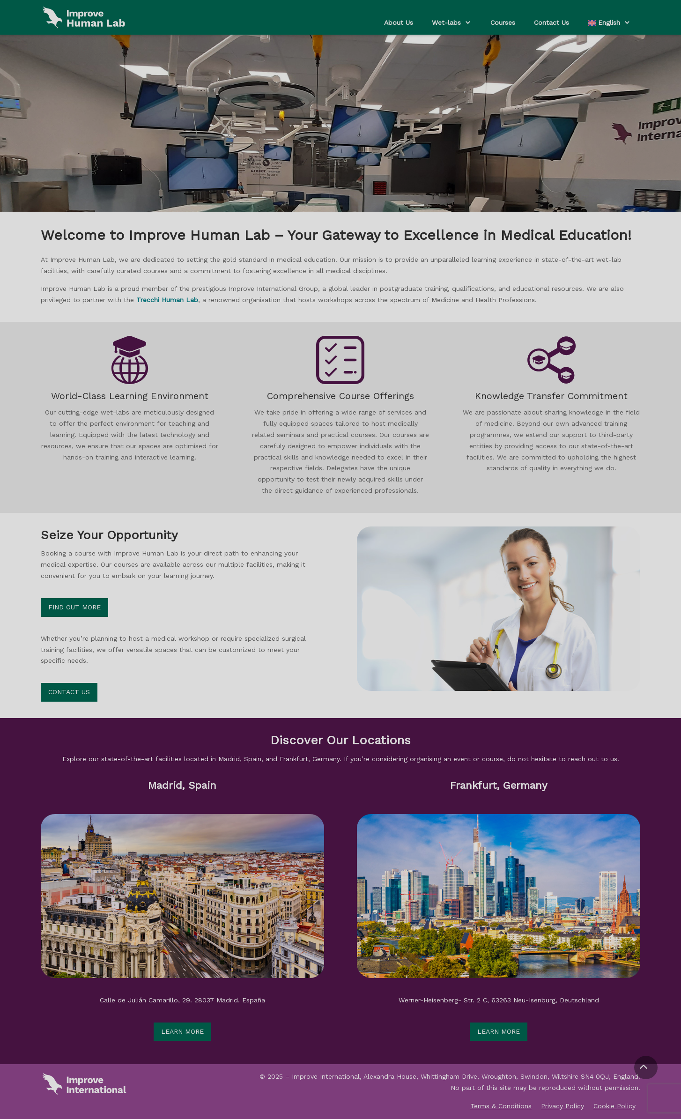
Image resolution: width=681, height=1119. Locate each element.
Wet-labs (446, 22)
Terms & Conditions (501, 1106)
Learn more (182, 1031)
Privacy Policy (562, 1106)
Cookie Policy (614, 1106)
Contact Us (551, 22)
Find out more (74, 607)
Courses (502, 22)
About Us (398, 22)
